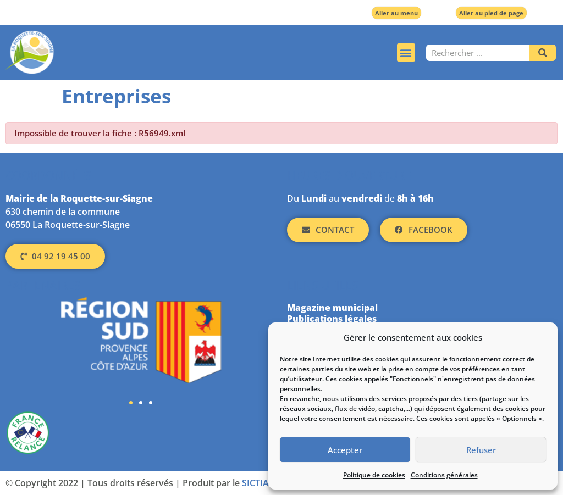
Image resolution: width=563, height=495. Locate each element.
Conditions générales (444, 475)
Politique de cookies (374, 475)
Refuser (481, 449)
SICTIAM (259, 483)
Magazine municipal (332, 307)
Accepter (345, 449)
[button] (406, 52)
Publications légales (332, 318)
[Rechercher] (542, 53)
